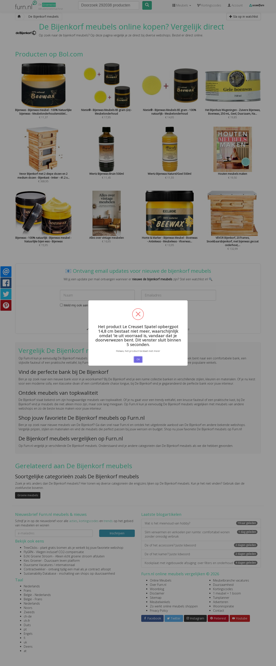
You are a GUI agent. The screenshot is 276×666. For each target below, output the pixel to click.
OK (138, 359)
